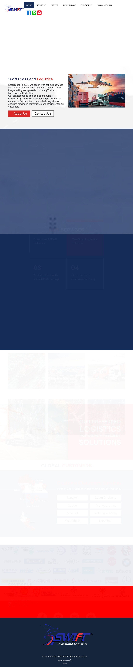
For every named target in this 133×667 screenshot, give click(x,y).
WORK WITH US (104, 5)
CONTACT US (86, 5)
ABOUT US (41, 5)
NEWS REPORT (69, 5)
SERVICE (54, 5)
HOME (29, 5)
